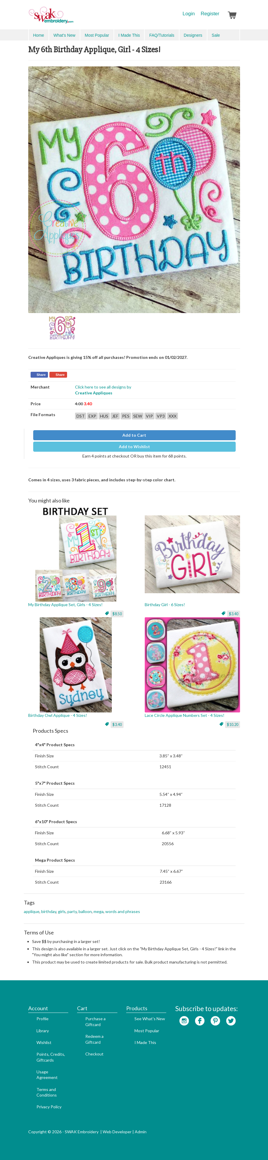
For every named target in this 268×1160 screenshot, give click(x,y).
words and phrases (122, 911)
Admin (141, 1131)
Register (210, 13)
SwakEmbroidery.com (72, 17)
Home (38, 35)
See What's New (149, 1018)
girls (62, 911)
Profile (42, 1018)
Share (41, 374)
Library (42, 1030)
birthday (48, 911)
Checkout (94, 1053)
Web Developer (117, 1131)
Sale (216, 35)
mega (99, 911)
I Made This (129, 35)
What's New (64, 35)
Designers (193, 35)
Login (189, 13)
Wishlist (43, 1042)
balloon (85, 911)
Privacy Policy (48, 1106)
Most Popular (97, 35)
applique (31, 911)
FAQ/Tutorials (161, 35)
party (72, 911)
